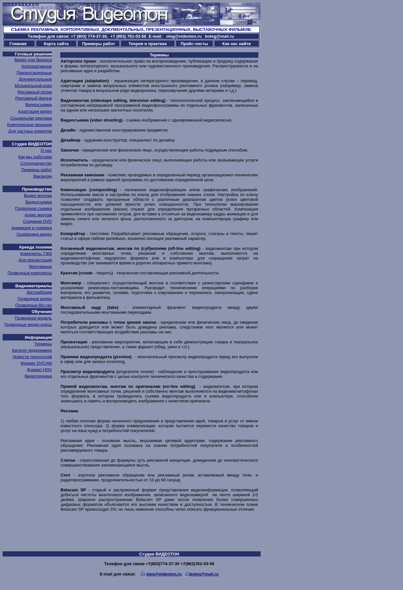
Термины (43, 343)
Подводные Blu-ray (33, 305)
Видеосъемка (38, 104)
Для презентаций (35, 260)
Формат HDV (39, 369)
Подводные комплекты (29, 272)
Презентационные (34, 72)
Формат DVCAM (36, 363)
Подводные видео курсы (28, 324)
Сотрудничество (36, 163)
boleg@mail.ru (204, 574)
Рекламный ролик (34, 92)
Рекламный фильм (33, 98)
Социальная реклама (31, 118)
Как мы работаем (35, 156)
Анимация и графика (31, 227)
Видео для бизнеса (33, 59)
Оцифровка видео (34, 234)
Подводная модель (33, 318)
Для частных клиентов (30, 131)
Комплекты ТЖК (36, 253)
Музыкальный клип (33, 85)
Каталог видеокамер (32, 350)
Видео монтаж (38, 195)
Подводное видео (34, 298)
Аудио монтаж (38, 214)
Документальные (35, 79)
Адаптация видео (35, 111)
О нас (46, 150)
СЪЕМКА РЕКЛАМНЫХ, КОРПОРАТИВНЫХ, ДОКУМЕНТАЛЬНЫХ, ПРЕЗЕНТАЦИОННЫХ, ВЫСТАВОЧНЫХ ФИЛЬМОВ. (131, 29)
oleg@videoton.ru (164, 574)
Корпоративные (37, 66)
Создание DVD (37, 221)
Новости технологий (32, 356)
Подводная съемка (33, 208)
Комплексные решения (29, 124)
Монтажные (40, 266)
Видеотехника (38, 376)
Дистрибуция (39, 292)
